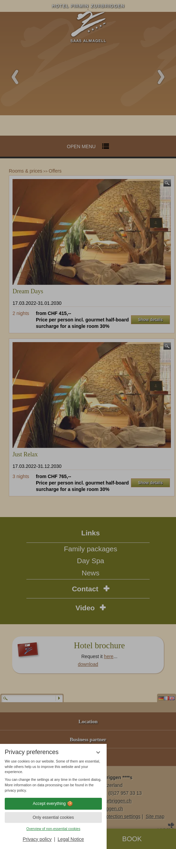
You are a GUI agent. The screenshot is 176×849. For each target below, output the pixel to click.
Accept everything (53, 803)
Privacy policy (37, 839)
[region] (53, 776)
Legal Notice (71, 839)
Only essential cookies (53, 817)
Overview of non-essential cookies (53, 829)
